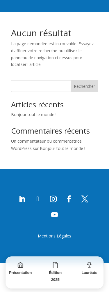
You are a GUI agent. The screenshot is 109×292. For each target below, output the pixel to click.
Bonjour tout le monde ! (33, 114)
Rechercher (84, 86)
